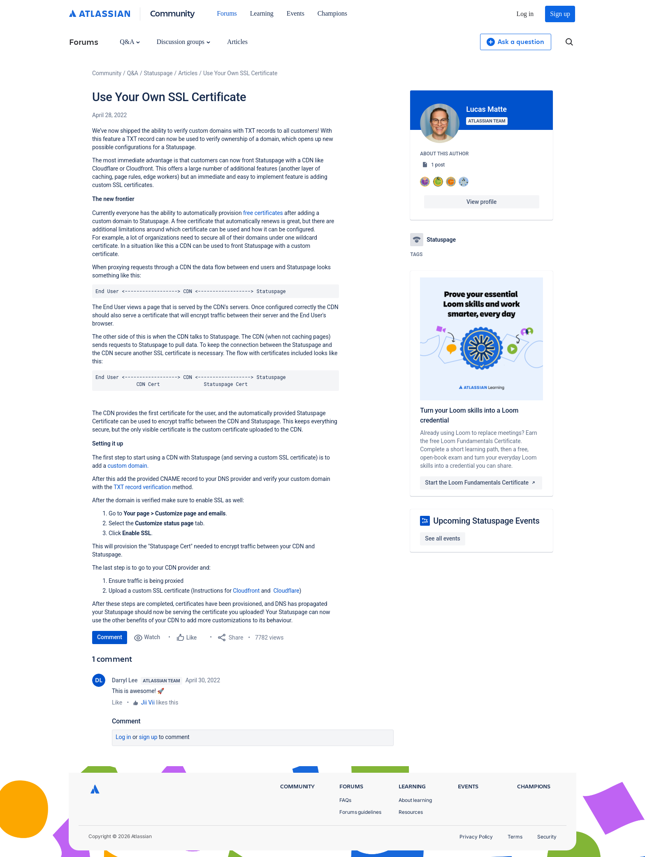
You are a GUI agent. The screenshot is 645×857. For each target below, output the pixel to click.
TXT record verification (142, 487)
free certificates (263, 213)
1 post (438, 165)
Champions (332, 13)
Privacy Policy (476, 837)
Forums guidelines (360, 812)
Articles (237, 41)
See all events (442, 538)
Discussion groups (183, 41)
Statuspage (158, 73)
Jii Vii (148, 702)
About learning (415, 800)
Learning (262, 13)
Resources (411, 812)
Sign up (560, 13)
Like (117, 702)
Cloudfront (246, 590)
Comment (109, 637)
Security (547, 837)
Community (172, 13)
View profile (481, 202)
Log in (525, 13)
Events (295, 13)
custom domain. (127, 465)
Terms (515, 837)
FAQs (345, 800)
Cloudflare (286, 590)
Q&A (129, 41)
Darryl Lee (124, 680)
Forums (227, 13)
